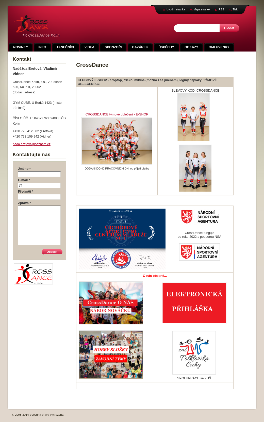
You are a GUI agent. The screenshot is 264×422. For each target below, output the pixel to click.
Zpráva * (24, 203)
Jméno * (24, 169)
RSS (221, 9)
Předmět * (25, 191)
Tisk (235, 9)
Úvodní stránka (176, 9)
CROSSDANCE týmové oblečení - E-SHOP (117, 114)
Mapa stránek (201, 9)
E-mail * (24, 180)
